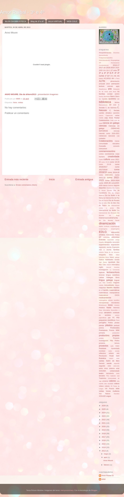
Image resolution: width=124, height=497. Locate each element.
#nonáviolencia (103, 65)
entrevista (106, 237)
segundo (116, 363)
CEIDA (101, 118)
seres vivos (103, 368)
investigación (103, 270)
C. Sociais (114, 110)
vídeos (116, 384)
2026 (104, 406)
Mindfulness (103, 305)
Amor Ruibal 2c (108, 476)
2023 (104, 416)
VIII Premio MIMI (112, 389)
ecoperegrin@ (114, 226)
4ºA (111, 76)
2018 (104, 433)
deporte (116, 185)
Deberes (110, 185)
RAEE (117, 346)
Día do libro (112, 203)
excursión (116, 242)
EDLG (103, 232)
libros (117, 277)
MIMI (104, 479)
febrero (107, 465)
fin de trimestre (114, 252)
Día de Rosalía (114, 200)
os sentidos (105, 315)
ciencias (103, 125)
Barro (112, 96)
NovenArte (114, 310)
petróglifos (102, 323)
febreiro (101, 252)
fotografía (102, 255)
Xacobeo (116, 393)
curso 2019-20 (113, 172)
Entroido (102, 240)
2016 (104, 440)
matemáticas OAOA (109, 295)
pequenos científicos (107, 320)
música (102, 308)
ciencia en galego (111, 123)
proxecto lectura (109, 343)
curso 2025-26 (105, 183)
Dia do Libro (103, 203)
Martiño (110, 288)
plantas (101, 325)
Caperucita (109, 115)
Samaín (101, 363)
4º (115, 73)
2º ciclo (114, 70)
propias (101, 338)
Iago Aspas (103, 262)
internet (108, 267)
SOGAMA (102, 371)
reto (118, 353)
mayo (106, 454)
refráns (111, 353)
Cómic (117, 141)
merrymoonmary (67, 490)
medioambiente (105, 298)
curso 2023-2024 (112, 180)
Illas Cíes (102, 265)
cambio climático (105, 113)
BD (118, 99)
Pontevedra (114, 328)
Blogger (94, 490)
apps (117, 86)
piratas (117, 323)
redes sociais (113, 351)
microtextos (115, 303)
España (101, 242)
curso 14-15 (114, 162)
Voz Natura (104, 394)
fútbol (117, 255)
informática (115, 265)
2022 (104, 420)
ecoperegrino (115, 229)
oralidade (116, 313)
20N (104, 70)
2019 (104, 430)
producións (115, 333)
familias (116, 250)
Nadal (109, 308)
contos (101, 154)
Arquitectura (103, 89)
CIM (118, 136)
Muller (110, 305)
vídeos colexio (104, 386)
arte (110, 89)
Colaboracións (106, 141)
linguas (116, 280)
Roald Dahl (114, 356)
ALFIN (102, 81)
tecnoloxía (110, 373)
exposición (115, 245)
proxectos (103, 346)
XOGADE (102, 396)
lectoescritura (113, 272)
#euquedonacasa (105, 53)
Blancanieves (103, 105)
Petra (117, 320)
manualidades (109, 285)
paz (109, 318)
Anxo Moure (108, 460)
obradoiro (108, 313)
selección (116, 366)
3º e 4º (102, 73)
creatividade (113, 156)
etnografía (108, 242)
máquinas (102, 288)
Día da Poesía (103, 200)
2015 (104, 444)
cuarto (101, 159)
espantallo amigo (113, 240)
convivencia (109, 154)
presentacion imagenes (48, 94)
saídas (101, 361)
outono (117, 315)
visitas (20, 102)
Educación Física (112, 235)
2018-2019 (110, 68)
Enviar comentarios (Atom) (26, 185)
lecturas (102, 275)
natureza (116, 308)
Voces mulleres (112, 391)
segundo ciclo (105, 366)
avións (117, 94)
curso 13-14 (105, 162)
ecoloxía (106, 226)
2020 (104, 426)
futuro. (112, 257)
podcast (116, 325)
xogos (108, 396)
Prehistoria (103, 330)
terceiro (102, 376)
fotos (15, 102)
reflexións (102, 353)
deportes (102, 188)
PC (113, 318)
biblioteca (105, 102)
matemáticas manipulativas (109, 293)
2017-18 (102, 68)
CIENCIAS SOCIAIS (107, 136)
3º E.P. (110, 73)
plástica (109, 325)
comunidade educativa (109, 144)
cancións (116, 113)
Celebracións (104, 120)
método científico (114, 300)
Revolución (103, 356)
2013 (104, 451)
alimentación (114, 81)
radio (112, 346)
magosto (116, 283)
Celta (111, 120)
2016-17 (116, 65)
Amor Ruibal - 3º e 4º (22, 12)
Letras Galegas (106, 277)
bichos (117, 102)
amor (108, 84)
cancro (101, 115)
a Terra (117, 78)
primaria (102, 333)
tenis (117, 373)
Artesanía (116, 89)
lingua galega (106, 280)
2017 (104, 437)
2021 (104, 423)
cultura (107, 159)
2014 (104, 447)
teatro (101, 373)
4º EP (107, 76)
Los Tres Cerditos (105, 282)
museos (116, 305)
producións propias (109, 335)
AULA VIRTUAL (55, 21)
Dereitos (109, 188)
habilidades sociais (112, 260)
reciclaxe (102, 351)
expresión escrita (105, 247)
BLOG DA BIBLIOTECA (15, 21)
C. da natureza (110, 108)
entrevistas (115, 237)
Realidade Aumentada (109, 348)
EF (100, 237)
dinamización (107, 223)
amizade (102, 84)
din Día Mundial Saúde (109, 220)
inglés (101, 267)
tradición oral (114, 376)
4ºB (115, 76)
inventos (116, 267)
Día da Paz (115, 198)
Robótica (102, 358)
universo (105, 381)
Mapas (117, 285)
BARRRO (112, 99)
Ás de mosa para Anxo (107, 91)
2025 (104, 409)
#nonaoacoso (115, 63)
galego (117, 257)
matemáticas (114, 290)
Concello (102, 146)
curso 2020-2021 (106, 175)
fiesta (106, 252)
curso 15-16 (105, 164)
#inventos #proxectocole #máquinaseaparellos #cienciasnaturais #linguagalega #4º (109, 58)
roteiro (111, 358)
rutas (117, 358)
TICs (107, 376)
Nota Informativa (104, 310)
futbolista (102, 257)
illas (118, 262)
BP (110, 105)
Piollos (110, 323)
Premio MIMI (114, 330)
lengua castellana (112, 275)
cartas (117, 115)
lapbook (102, 272)
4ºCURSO (107, 78)
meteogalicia (103, 300)
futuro (107, 257)
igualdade (111, 262)
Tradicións (102, 378)
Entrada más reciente (16, 179)
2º (110, 70)
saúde (109, 363)
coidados (102, 138)
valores (112, 381)
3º (118, 70)
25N (107, 70)
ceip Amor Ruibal (111, 118)
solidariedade (114, 371)
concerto (116, 146)
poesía (101, 328)
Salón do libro (112, 361)
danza (105, 185)
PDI (118, 318)
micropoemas (104, 303)
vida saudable (108, 383)
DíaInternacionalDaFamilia (108, 218)
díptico (101, 226)
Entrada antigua (84, 179)
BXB (114, 105)
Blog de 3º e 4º (37, 21)
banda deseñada (104, 96)
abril (106, 457)
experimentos (104, 245)
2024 (104, 413)
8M (113, 78)
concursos (103, 149)
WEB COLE (72, 21)
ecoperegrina (103, 229)
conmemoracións (107, 151)
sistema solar (114, 368)
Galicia (101, 260)
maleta (101, 285)
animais (110, 86)
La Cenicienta (114, 270)
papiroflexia (102, 317)
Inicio (52, 179)
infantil (109, 264)
